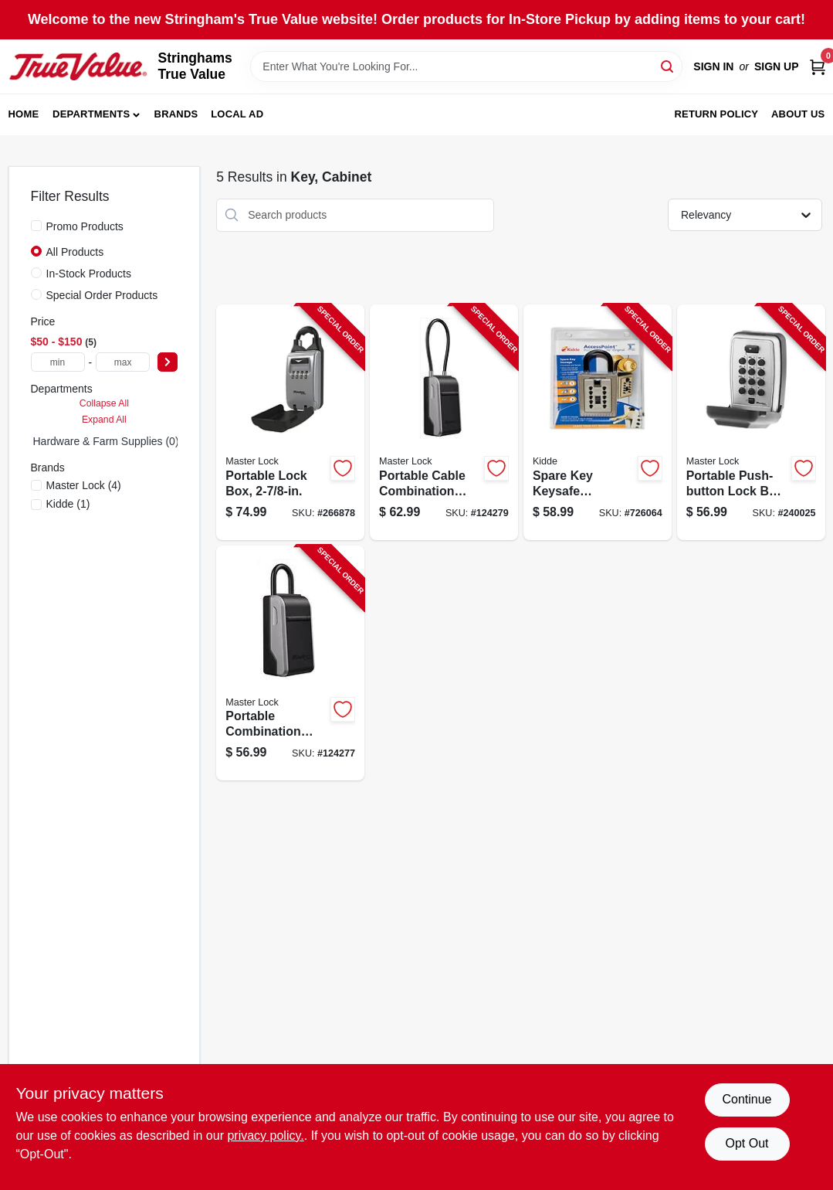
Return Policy (716, 114)
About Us (798, 114)
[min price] (58, 362)
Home (23, 114)
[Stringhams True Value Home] (77, 66)
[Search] (668, 65)
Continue (746, 1099)
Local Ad (237, 114)
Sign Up (776, 66)
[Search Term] (466, 66)
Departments (91, 114)
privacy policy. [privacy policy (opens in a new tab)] (265, 1135)
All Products (75, 252)
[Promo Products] (36, 225)
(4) (83, 485)
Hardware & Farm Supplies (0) (106, 441)
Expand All (104, 419)
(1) (68, 504)
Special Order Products (102, 295)
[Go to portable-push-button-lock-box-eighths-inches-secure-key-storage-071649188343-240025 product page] (751, 422)
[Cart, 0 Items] (817, 67)
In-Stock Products (89, 273)
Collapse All (104, 403)
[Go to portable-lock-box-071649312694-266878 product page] (290, 422)
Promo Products (85, 226)
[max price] (123, 362)
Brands (176, 114)
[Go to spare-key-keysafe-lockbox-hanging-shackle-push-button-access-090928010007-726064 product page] (597, 422)
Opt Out (746, 1143)
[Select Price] (167, 362)
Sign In (713, 66)
